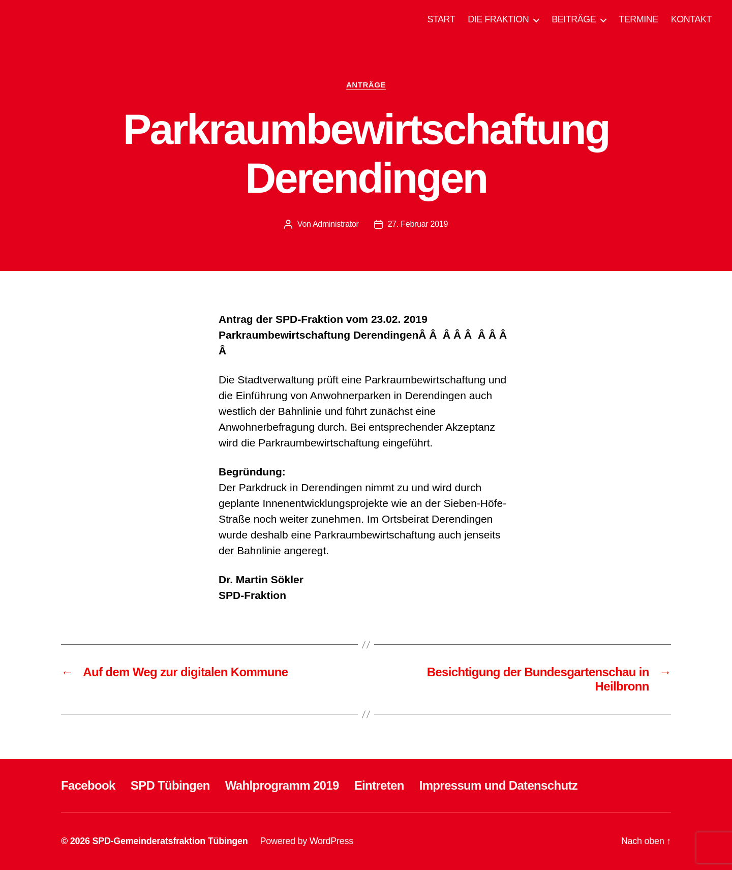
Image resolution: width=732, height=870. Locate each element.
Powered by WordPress (306, 841)
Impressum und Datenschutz (498, 785)
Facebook (88, 785)
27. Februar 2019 (418, 224)
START (441, 19)
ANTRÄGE (366, 84)
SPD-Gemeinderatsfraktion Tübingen (170, 841)
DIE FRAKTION (498, 19)
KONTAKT (691, 19)
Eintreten (379, 785)
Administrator (336, 224)
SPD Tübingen (170, 785)
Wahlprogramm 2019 (282, 785)
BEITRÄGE (574, 19)
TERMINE (638, 19)
